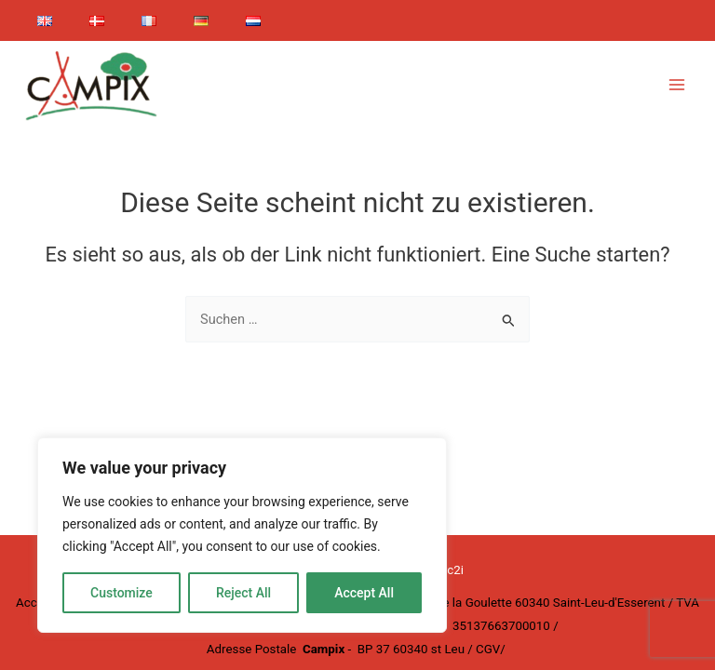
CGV (488, 649)
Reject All (243, 592)
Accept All (364, 592)
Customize (121, 592)
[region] (242, 535)
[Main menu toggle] (676, 84)
